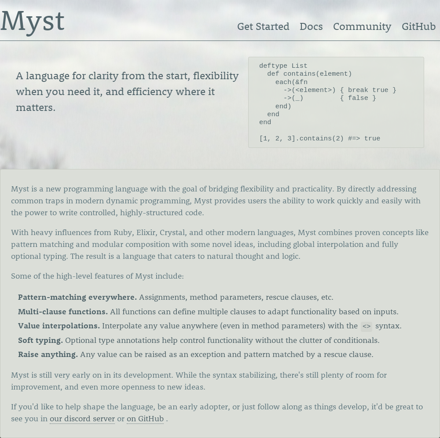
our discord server (82, 418)
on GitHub (145, 418)
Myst (32, 19)
